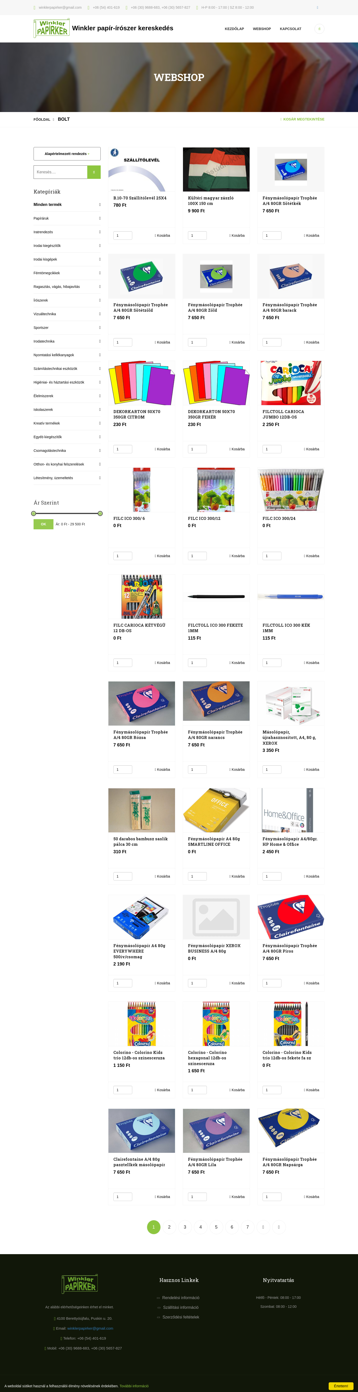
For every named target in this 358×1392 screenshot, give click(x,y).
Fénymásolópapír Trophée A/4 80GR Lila (215, 1162)
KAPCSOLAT (290, 29)
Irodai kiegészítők (47, 246)
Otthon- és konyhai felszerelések (59, 464)
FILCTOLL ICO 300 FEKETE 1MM (215, 627)
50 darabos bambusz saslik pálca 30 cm (140, 841)
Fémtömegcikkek (47, 273)
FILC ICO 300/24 (279, 518)
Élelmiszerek (43, 396)
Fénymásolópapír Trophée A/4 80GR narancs (215, 734)
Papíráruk (41, 218)
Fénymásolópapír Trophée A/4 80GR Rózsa (140, 734)
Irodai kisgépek (45, 259)
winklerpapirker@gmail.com (90, 1328)
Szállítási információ (180, 1307)
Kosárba (162, 235)
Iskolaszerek (43, 410)
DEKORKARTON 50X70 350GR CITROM (136, 414)
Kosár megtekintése (302, 119)
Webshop (262, 29)
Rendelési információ (180, 1298)
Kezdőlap (234, 29)
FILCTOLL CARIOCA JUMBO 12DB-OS (283, 414)
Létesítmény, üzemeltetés (53, 478)
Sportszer (41, 328)
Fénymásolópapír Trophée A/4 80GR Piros (290, 948)
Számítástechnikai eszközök (55, 369)
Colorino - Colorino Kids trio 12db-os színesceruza (139, 1055)
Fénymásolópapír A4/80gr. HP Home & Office (290, 841)
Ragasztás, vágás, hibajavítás (57, 287)
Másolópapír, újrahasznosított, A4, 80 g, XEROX (289, 737)
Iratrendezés (43, 232)
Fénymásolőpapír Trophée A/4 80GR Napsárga (290, 1162)
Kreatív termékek (47, 423)
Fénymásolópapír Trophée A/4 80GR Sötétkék (290, 200)
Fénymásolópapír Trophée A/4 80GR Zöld (215, 307)
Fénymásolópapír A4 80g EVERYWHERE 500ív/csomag (139, 951)
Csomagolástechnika (50, 451)
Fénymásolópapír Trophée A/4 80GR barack (290, 307)
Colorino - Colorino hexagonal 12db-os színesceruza (207, 1058)
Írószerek (41, 300)
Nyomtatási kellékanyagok (54, 355)
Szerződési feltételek (181, 1317)
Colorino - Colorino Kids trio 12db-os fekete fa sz (287, 1055)
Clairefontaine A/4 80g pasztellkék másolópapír (139, 1162)
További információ (134, 1386)
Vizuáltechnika (45, 314)
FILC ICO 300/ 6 (129, 518)
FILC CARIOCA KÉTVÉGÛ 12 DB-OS (139, 627)
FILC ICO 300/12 (204, 518)
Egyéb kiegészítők (48, 437)
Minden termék (48, 204)
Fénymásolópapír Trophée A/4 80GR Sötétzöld (140, 307)
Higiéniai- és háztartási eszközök (59, 382)
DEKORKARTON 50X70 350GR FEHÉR (211, 414)
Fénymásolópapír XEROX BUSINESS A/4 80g (214, 948)
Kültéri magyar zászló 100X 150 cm (211, 200)
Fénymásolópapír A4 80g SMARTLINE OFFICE (214, 841)
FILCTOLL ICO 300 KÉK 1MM (286, 627)
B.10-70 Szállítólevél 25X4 (140, 197)
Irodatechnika (44, 341)
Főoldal (42, 119)
